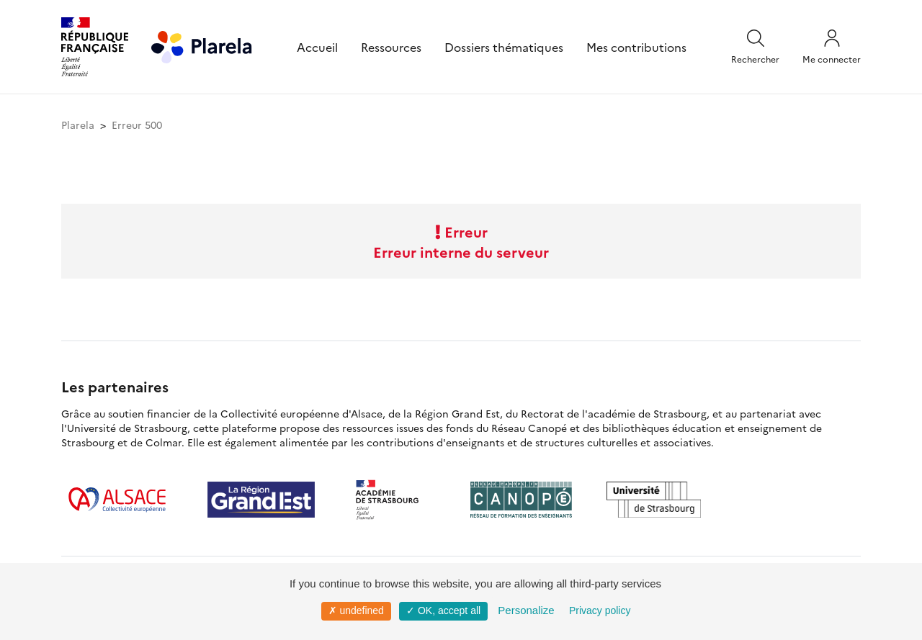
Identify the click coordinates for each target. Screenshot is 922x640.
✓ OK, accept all (443, 610)
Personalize (526, 610)
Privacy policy (600, 610)
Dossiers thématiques (503, 47)
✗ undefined (356, 610)
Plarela (77, 124)
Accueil (317, 47)
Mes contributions (636, 47)
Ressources (391, 47)
